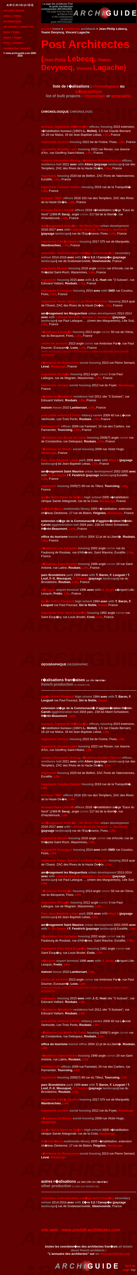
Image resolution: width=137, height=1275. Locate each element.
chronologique (106, 86)
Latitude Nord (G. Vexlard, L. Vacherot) (99, 229)
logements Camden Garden (61, 187)
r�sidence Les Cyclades (59, 548)
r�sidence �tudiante (57, 396)
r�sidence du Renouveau (60, 362)
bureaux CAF (50, 426)
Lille (106, 134)
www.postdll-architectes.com (91, 1230)
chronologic (95, 96)
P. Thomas (80, 578)
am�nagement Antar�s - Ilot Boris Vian (70, 226)
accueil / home (13, 10)
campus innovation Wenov (60, 160)
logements (48, 176)
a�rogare (48, 589)
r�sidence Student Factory (101, 160)
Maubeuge (58, 366)
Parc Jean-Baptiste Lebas (59, 460)
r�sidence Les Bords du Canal (63, 437)
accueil (46, 29)
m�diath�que (52, 508)
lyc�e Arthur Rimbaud (57, 601)
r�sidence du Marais (56, 449)
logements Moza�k (55, 374)
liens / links (11, 32)
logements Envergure (56, 290)
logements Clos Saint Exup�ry (63, 612)
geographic (121, 96)
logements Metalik (54, 268)
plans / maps (12, 37)
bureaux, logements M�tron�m (64, 126)
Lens (72, 528)
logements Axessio (55, 142)
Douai (102, 605)
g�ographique (88, 91)
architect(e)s (12, 21)
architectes (72, 29)
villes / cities (12, 16)
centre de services (54, 343)
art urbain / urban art (18, 26)
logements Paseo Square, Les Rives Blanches (74, 301)
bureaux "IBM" (51, 198)
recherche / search (16, 48)
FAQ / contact (13, 43)
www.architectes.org (115, 1254)
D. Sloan (108, 589)
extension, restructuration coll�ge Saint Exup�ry (77, 253)
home (56, 29)
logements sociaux (55, 385)
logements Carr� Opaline (60, 241)
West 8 (114, 460)
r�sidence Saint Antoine (59, 564)
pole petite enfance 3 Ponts (61, 415)
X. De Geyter (57, 475)
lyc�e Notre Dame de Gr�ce (62, 497)
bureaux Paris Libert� (57, 210)
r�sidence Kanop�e (56, 332)
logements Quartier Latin (59, 149)
